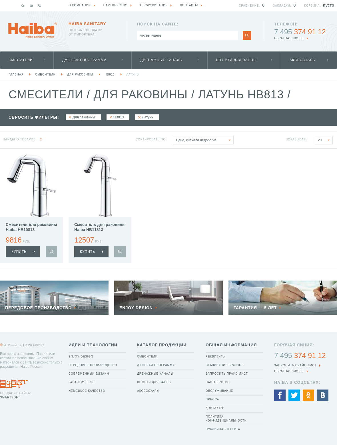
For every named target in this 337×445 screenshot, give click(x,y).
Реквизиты (216, 356)
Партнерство (218, 382)
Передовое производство (93, 365)
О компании (80, 5)
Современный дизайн (89, 373)
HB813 (110, 74)
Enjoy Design (81, 356)
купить (19, 252)
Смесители (21, 60)
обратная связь (289, 38)
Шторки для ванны (236, 60)
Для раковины (80, 74)
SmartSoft (10, 397)
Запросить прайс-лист (227, 373)
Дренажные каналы (161, 60)
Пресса (212, 399)
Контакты (214, 408)
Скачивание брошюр (225, 365)
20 (325, 140)
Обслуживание (219, 390)
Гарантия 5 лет (82, 382)
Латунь (132, 74)
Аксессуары (303, 60)
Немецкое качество (87, 390)
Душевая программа (84, 60)
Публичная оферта (223, 429)
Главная (16, 74)
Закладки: (282, 5)
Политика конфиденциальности (226, 418)
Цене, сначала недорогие (204, 140)
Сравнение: (249, 5)
